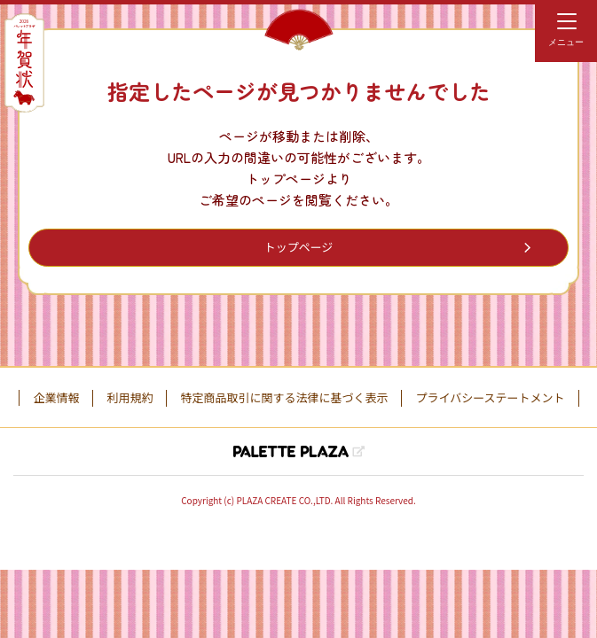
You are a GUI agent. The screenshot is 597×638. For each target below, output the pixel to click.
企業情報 (56, 398)
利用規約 (129, 398)
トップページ (299, 246)
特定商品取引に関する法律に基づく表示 (284, 398)
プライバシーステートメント (489, 398)
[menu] (566, 31)
